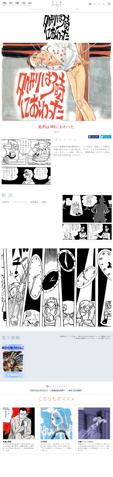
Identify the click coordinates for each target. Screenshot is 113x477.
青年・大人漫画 (75, 390)
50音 (56, 9)
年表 (77, 9)
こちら (96, 338)
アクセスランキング (35, 9)
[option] (19, 429)
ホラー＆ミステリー (39, 390)
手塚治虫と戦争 (58, 390)
